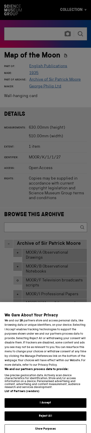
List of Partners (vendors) (22, 395)
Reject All (45, 420)
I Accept (45, 407)
